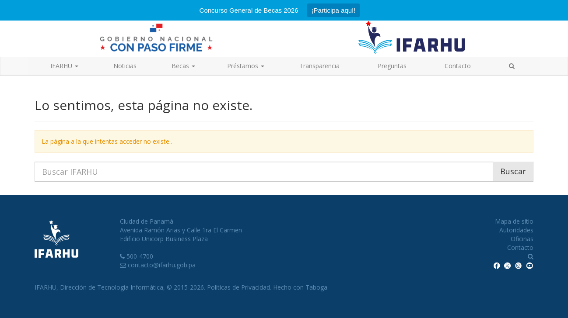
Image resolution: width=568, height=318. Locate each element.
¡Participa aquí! (334, 10)
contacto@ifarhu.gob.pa (162, 265)
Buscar (513, 171)
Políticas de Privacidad (238, 287)
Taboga (316, 287)
